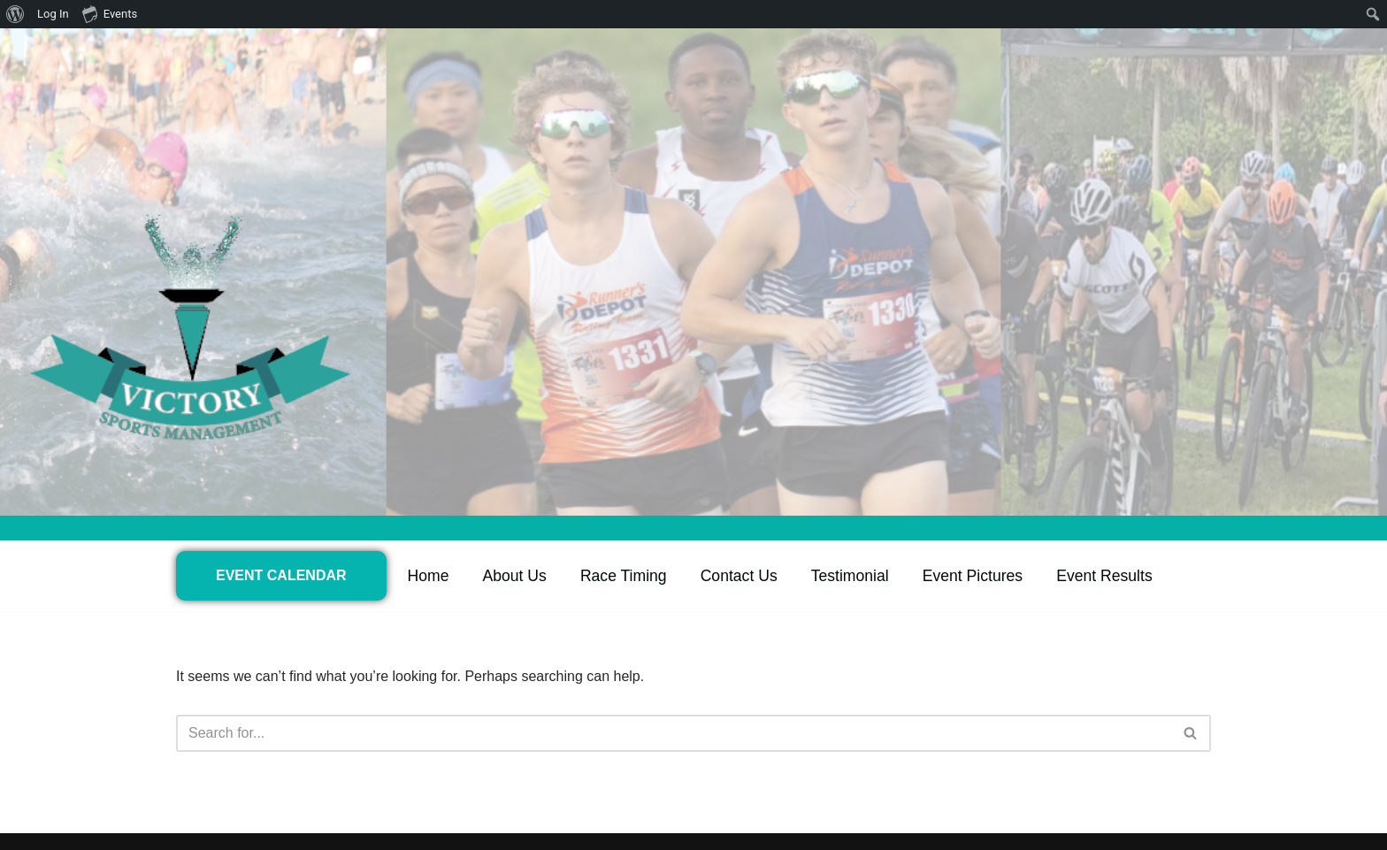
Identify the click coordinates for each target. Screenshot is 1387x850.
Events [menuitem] (109, 13)
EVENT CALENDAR (281, 575)
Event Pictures (973, 576)
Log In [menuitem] (53, 13)
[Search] (673, 733)
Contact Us (739, 576)
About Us (515, 576)
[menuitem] (15, 14)
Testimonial (850, 576)
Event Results (1104, 576)
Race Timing (623, 576)
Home (428, 576)
